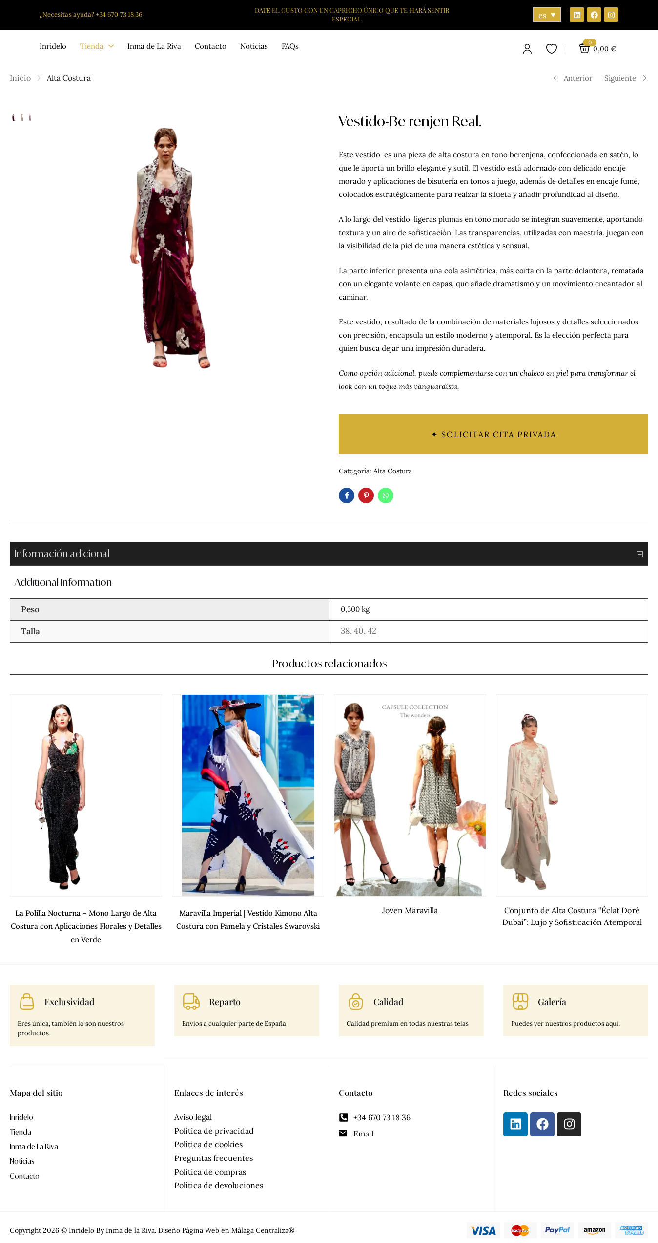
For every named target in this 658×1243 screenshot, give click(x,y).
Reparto (225, 996)
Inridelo (21, 1111)
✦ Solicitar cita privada (493, 434)
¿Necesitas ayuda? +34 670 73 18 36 (91, 14)
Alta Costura (69, 78)
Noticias (22, 1155)
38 (345, 630)
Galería (552, 996)
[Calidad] (356, 995)
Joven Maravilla (410, 910)
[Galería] (520, 995)
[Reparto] (191, 995)
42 (372, 630)
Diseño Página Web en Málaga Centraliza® (226, 1224)
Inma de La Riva (34, 1140)
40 (359, 630)
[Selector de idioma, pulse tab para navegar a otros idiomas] (547, 14)
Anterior (573, 78)
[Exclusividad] (27, 995)
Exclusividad (69, 996)
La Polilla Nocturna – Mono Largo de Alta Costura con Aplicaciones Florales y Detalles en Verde (85, 922)
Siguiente (625, 78)
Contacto (25, 1170)
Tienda (20, 1126)
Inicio (20, 78)
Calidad (388, 996)
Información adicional (331, 554)
